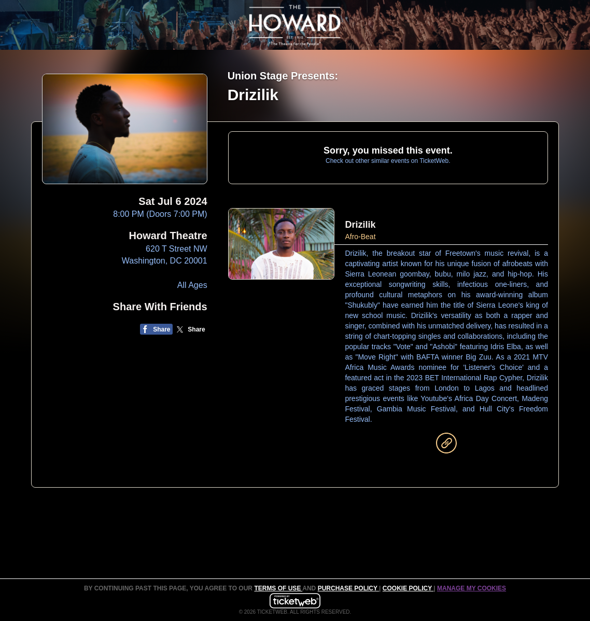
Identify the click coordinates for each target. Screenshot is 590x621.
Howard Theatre (168, 235)
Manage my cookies (471, 588)
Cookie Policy (408, 588)
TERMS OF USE (278, 588)
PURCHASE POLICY (348, 588)
